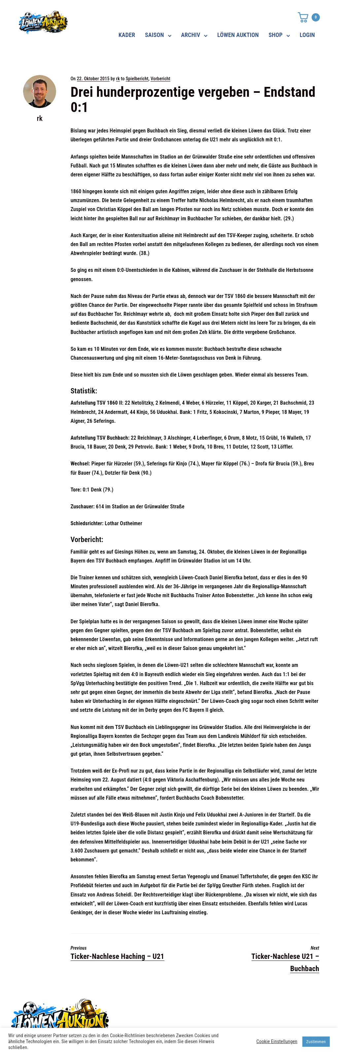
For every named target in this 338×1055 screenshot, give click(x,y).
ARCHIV (190, 34)
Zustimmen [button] (316, 1041)
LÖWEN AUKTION (238, 34)
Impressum (242, 1018)
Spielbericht (137, 78)
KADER (126, 34)
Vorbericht (160, 78)
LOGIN (307, 34)
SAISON (154, 34)
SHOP (276, 34)
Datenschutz (244, 1006)
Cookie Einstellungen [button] (276, 1041)
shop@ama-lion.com (145, 1018)
